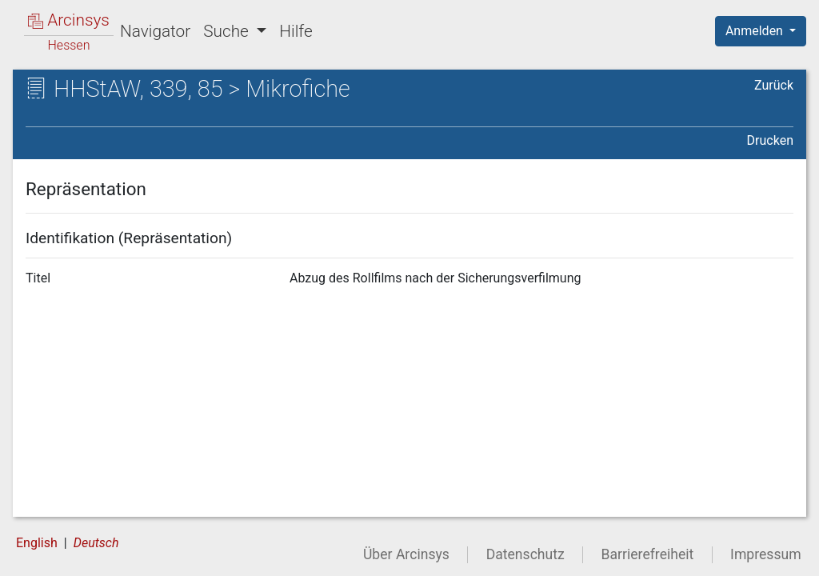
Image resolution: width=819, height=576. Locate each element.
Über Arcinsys (406, 554)
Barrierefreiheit (647, 554)
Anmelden (755, 30)
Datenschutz (525, 554)
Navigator (155, 31)
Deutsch (96, 542)
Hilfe (295, 31)
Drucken (770, 140)
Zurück (773, 85)
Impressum (765, 554)
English (37, 542)
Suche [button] (228, 31)
